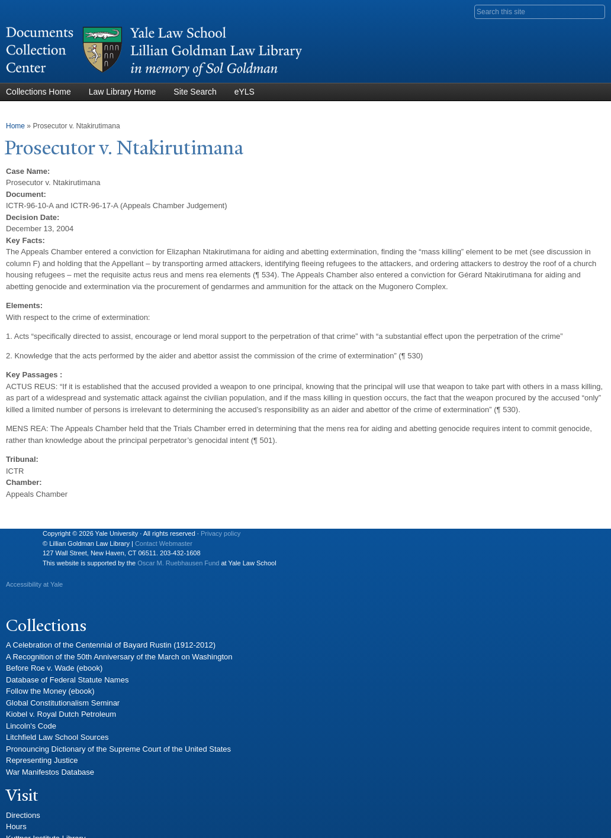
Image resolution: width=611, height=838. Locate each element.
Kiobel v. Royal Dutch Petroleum (61, 714)
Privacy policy (220, 533)
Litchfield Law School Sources (57, 737)
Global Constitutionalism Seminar (63, 702)
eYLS (244, 91)
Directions (23, 815)
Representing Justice (42, 760)
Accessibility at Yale (34, 584)
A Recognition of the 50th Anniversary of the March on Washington (119, 656)
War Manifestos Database (50, 772)
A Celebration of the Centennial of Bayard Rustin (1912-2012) (111, 644)
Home (15, 126)
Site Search (194, 91)
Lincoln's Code (31, 725)
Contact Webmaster (163, 543)
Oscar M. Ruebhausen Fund (178, 563)
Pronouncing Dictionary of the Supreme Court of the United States (118, 749)
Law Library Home (122, 91)
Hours (16, 826)
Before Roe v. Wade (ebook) (54, 668)
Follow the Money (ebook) (50, 691)
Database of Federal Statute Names (67, 679)
